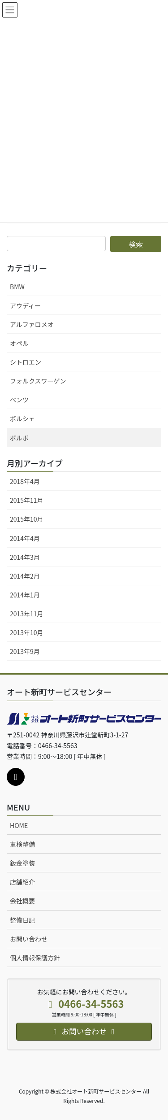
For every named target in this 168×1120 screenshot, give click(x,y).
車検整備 (22, 844)
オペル (19, 343)
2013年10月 (26, 632)
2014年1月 (25, 594)
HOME (19, 825)
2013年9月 (25, 651)
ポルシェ (22, 418)
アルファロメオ (32, 324)
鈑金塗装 (22, 863)
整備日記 (22, 919)
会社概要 (22, 900)
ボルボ (19, 437)
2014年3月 (25, 557)
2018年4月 (25, 481)
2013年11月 (26, 613)
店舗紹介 (22, 881)
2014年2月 (25, 575)
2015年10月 (26, 518)
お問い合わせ (28, 938)
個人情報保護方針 (35, 957)
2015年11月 (26, 500)
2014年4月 (25, 538)
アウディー (25, 305)
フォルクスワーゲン (38, 380)
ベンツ (19, 399)
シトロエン (25, 361)
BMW (17, 286)
